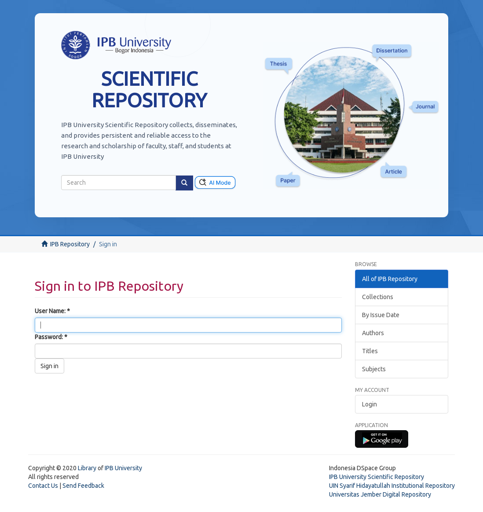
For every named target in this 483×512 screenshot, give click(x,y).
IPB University (123, 468)
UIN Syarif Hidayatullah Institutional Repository (392, 485)
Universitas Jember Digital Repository (380, 494)
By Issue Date (380, 314)
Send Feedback (83, 485)
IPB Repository (70, 244)
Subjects (374, 369)
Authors (373, 332)
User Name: (51, 311)
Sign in (49, 365)
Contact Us (43, 485)
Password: (49, 336)
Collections (377, 296)
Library (87, 468)
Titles (370, 351)
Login (369, 404)
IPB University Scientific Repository (376, 476)
